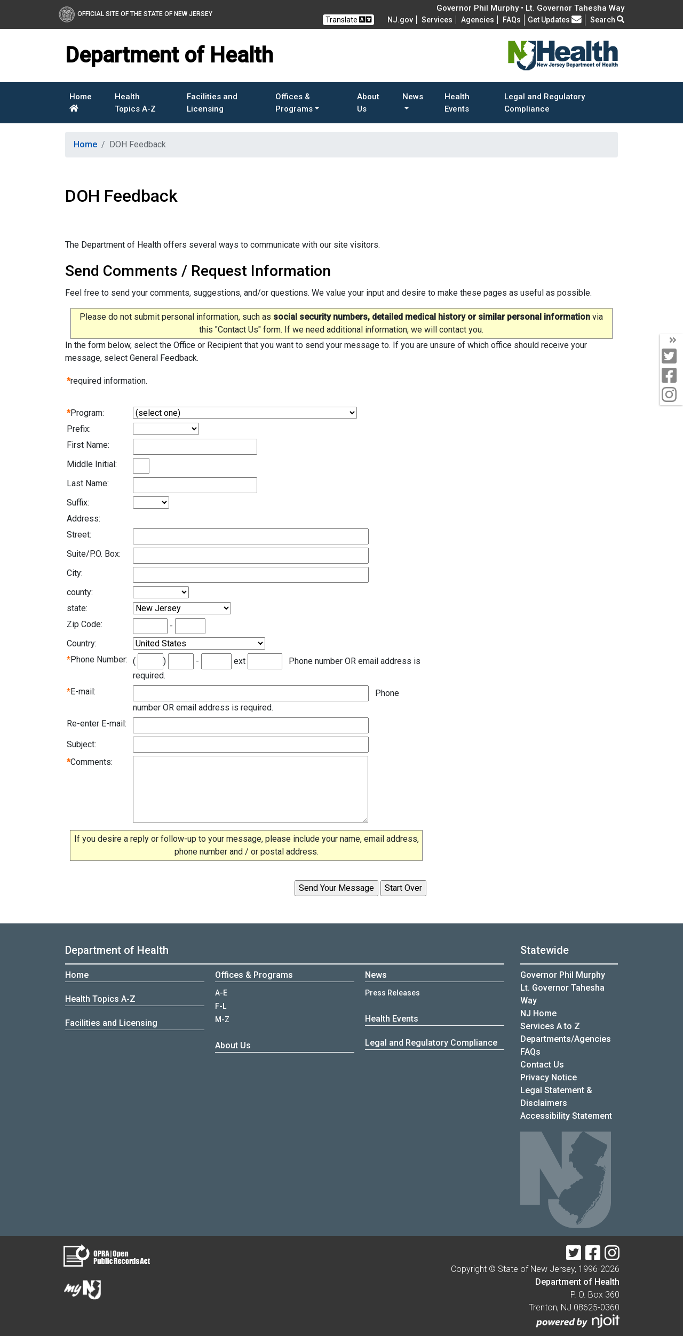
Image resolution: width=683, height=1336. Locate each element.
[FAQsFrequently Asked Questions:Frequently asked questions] (512, 19)
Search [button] (607, 19)
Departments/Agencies (565, 1039)
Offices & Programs (254, 975)
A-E (221, 993)
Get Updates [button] (555, 19)
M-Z (222, 1019)
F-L (220, 1006)
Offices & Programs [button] (294, 103)
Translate (348, 19)
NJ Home (538, 1013)
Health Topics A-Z (135, 103)
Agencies (477, 19)
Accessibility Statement (566, 1116)
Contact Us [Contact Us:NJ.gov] (542, 1065)
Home (80, 102)
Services (437, 19)
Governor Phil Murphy (562, 975)
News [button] (412, 96)
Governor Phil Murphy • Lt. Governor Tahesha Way (530, 8)
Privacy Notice (548, 1077)
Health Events (457, 103)
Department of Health (117, 950)
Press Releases (392, 993)
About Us (368, 103)
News (376, 975)
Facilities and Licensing (212, 103)
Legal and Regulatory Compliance (544, 103)
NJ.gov (400, 19)
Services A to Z (550, 1026)
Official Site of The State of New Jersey (135, 14)
